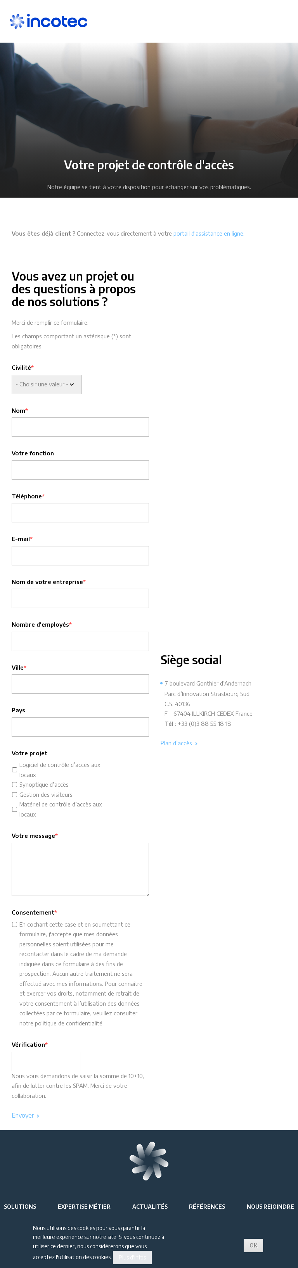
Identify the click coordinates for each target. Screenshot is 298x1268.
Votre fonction (33, 453)
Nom (18, 410)
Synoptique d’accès (44, 784)
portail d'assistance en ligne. (209, 233)
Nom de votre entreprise (47, 581)
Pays (18, 709)
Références (207, 1206)
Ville (18, 667)
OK (253, 1245)
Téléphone (27, 496)
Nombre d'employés (40, 624)
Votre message (33, 835)
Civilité (21, 367)
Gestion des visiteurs (46, 794)
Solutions (20, 1206)
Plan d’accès (179, 743)
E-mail (21, 538)
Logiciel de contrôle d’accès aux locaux (59, 769)
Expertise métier (84, 1206)
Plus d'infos (132, 1257)
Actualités (150, 1206)
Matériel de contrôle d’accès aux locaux (60, 809)
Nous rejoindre (270, 1206)
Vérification (28, 1044)
